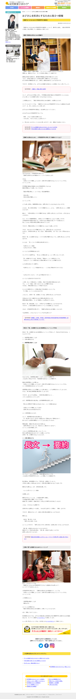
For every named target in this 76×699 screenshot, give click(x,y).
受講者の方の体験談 (31, 686)
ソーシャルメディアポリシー (41, 694)
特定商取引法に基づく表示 (20, 694)
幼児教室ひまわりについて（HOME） (36, 679)
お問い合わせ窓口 (53, 684)
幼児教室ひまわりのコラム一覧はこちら (60, 666)
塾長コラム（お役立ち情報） (56, 681)
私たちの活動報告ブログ (55, 679)
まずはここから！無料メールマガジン (36, 681)
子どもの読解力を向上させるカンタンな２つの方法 (44, 127)
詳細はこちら (8, 41)
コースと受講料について (32, 684)
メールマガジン (41, 617)
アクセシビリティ (51, 694)
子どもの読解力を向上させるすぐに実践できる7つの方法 (36, 658)
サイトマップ (58, 694)
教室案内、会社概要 (54, 682)
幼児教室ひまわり (37, 696)
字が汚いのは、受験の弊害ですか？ (32, 663)
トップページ (28, 11)
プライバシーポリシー (30, 694)
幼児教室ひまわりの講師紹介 (34, 682)
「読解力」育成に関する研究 (38, 89)
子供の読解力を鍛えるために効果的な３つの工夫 (43, 129)
